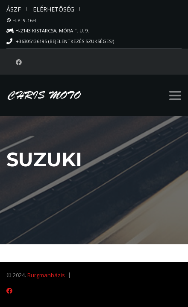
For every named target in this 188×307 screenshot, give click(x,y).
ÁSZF (13, 9)
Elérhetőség (53, 9)
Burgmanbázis (46, 275)
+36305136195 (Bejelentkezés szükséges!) (65, 41)
